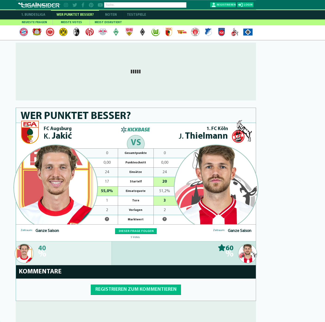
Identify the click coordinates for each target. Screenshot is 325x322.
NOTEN (111, 15)
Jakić (58, 136)
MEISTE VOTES (71, 22)
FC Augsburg (58, 128)
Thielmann (203, 136)
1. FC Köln (217, 128)
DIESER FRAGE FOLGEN (136, 231)
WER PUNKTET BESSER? (75, 15)
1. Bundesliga (33, 15)
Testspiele (136, 15)
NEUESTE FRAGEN (34, 22)
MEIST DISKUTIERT (108, 22)
